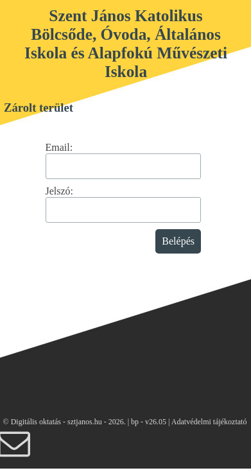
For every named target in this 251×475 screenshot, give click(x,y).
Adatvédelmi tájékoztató (209, 421)
